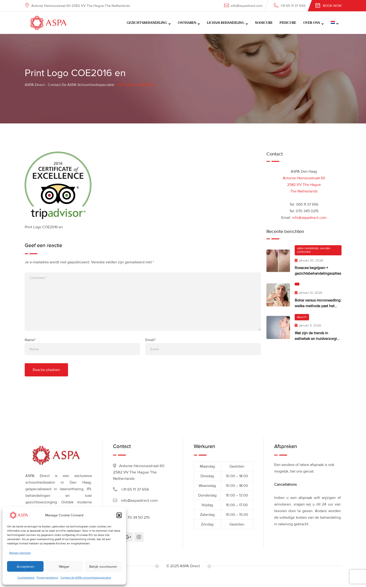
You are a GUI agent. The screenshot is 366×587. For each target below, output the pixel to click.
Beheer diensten (20, 553)
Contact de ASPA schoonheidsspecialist (85, 577)
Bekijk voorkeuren (103, 566)
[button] (119, 515)
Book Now (332, 6)
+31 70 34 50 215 (135, 517)
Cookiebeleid (25, 577)
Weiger (64, 566)
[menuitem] (335, 23)
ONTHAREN (187, 23)
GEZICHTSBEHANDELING (147, 23)
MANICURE (264, 23)
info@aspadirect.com (246, 6)
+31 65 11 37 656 (293, 6)
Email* (150, 340)
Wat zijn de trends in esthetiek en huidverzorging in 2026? (318, 339)
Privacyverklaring (47, 577)
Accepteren (25, 566)
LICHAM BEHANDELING (225, 23)
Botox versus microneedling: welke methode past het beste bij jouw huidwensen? (318, 306)
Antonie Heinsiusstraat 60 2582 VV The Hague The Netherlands (304, 185)
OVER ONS (311, 23)
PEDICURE (288, 23)
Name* (30, 340)
